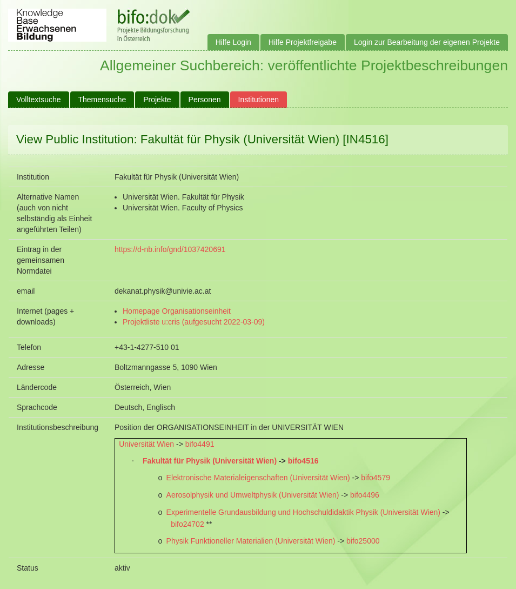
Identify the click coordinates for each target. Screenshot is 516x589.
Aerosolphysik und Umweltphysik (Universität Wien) (252, 495)
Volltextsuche (38, 99)
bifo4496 (364, 495)
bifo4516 (303, 460)
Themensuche (102, 99)
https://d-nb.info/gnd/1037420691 (170, 249)
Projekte (157, 99)
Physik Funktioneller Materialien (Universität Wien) (251, 541)
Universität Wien (146, 444)
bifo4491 (200, 444)
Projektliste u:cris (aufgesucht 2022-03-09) (194, 321)
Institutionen (258, 99)
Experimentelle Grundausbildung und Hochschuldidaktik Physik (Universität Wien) (303, 512)
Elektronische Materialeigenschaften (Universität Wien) (258, 477)
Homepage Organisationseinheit (177, 311)
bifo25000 (363, 541)
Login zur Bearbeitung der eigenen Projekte (427, 42)
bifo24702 (187, 524)
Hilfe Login (233, 42)
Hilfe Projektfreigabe (303, 42)
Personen (205, 99)
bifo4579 (375, 477)
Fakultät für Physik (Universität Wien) (210, 460)
